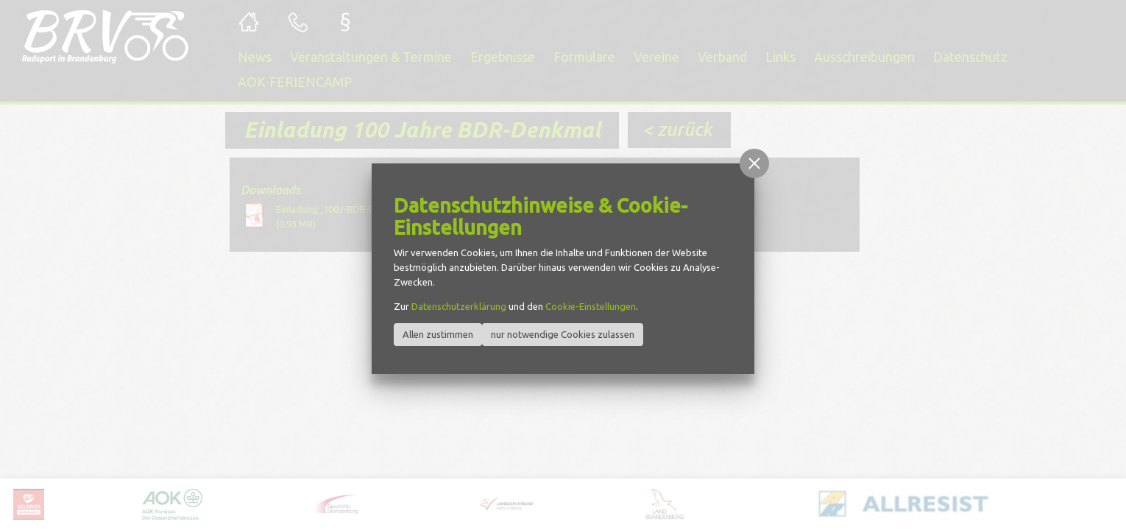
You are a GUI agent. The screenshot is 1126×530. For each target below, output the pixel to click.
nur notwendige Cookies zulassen (562, 334)
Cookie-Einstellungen (590, 306)
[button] (754, 163)
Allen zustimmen (438, 334)
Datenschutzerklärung (458, 306)
